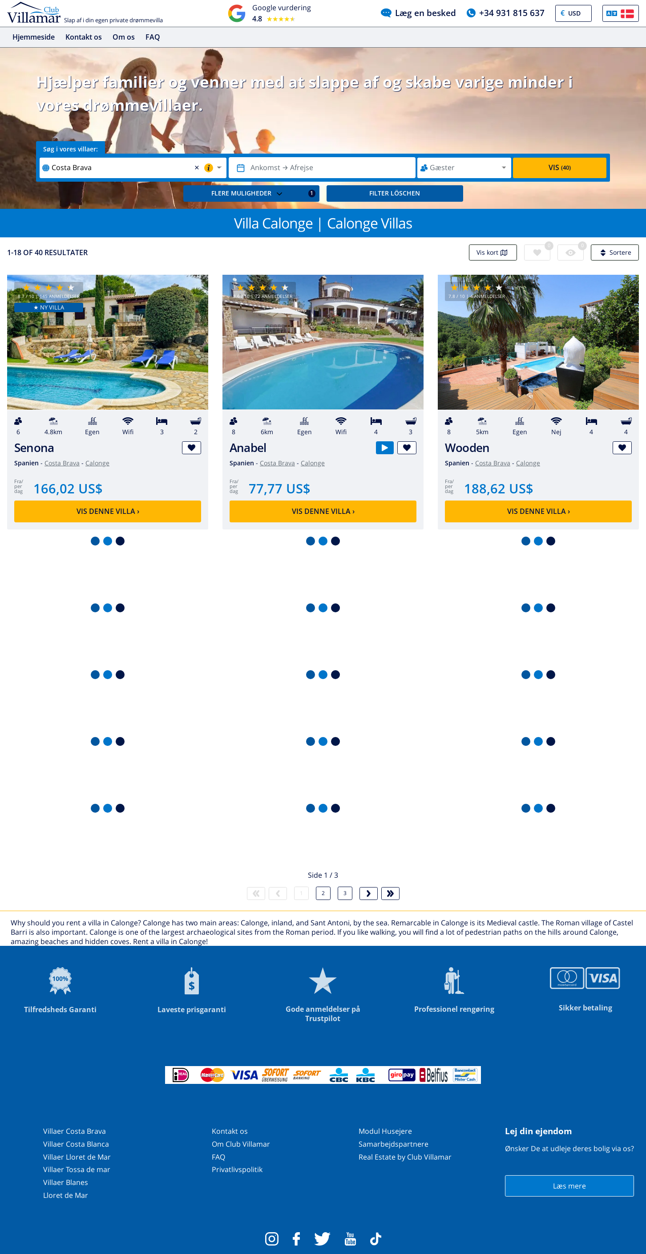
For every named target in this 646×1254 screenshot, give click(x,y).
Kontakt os (83, 37)
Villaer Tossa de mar (76, 1169)
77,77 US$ (280, 488)
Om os (124, 37)
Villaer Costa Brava (74, 1131)
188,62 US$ (498, 488)
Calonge (97, 463)
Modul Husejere (385, 1131)
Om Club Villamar (241, 1144)
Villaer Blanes (65, 1182)
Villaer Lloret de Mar (77, 1157)
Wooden (467, 448)
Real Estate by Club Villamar (405, 1157)
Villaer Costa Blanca (76, 1144)
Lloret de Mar (65, 1195)
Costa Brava (62, 463)
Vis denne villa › (108, 511)
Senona (34, 448)
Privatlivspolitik (237, 1169)
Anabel (248, 448)
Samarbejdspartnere (393, 1144)
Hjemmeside (33, 37)
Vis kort (492, 252)
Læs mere (569, 1186)
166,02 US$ (68, 488)
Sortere (614, 252)
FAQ (152, 37)
